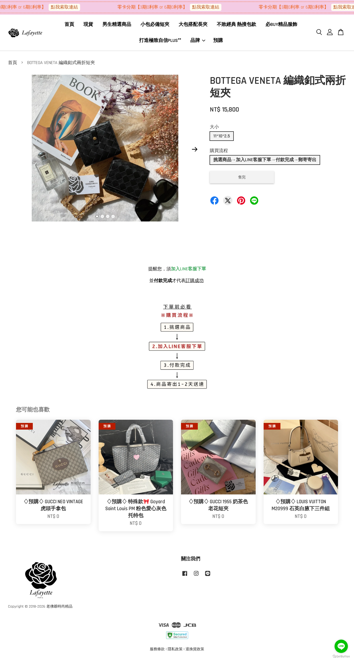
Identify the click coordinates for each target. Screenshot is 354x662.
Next (194, 151)
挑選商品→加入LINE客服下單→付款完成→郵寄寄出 (264, 161)
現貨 (88, 25)
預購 (218, 41)
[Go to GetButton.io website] (341, 656)
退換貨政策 (195, 650)
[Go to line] (341, 646)
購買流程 (219, 152)
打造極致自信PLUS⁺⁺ (160, 41)
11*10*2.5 (221, 138)
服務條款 (157, 650)
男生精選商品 (116, 25)
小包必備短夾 (154, 25)
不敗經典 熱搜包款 (236, 25)
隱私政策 (175, 650)
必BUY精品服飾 (281, 25)
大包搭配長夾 (193, 25)
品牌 (197, 41)
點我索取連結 (68, 7)
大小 (214, 129)
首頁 (69, 25)
